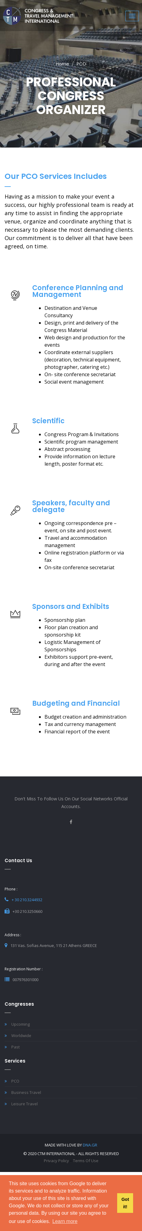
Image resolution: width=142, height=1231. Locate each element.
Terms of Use (85, 1160)
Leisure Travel (21, 1104)
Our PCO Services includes (56, 176)
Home (62, 64)
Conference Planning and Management (77, 291)
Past (12, 1047)
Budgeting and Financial (76, 703)
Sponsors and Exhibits (70, 606)
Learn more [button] (65, 1221)
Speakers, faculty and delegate (71, 506)
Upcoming (17, 1024)
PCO (12, 1081)
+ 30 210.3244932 (27, 899)
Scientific (48, 421)
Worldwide (18, 1035)
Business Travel (23, 1092)
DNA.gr (90, 1145)
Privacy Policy (56, 1160)
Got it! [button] (125, 1203)
